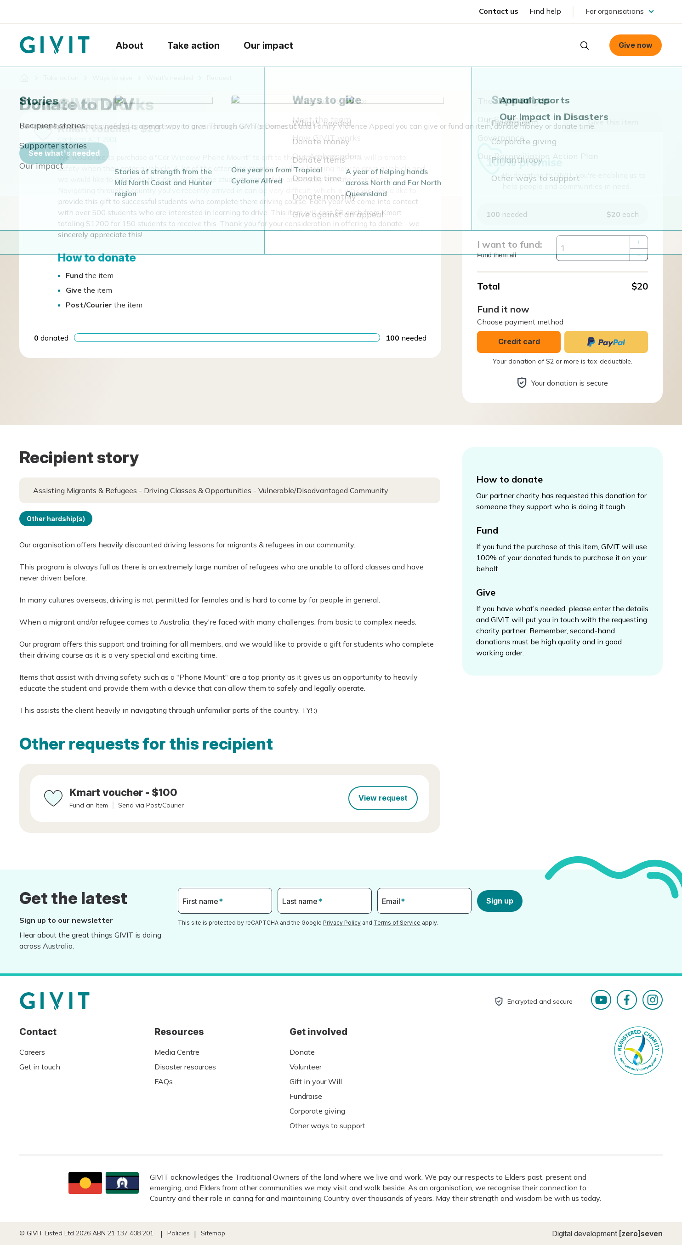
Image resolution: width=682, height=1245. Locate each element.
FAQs (163, 1081)
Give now (636, 45)
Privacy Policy (342, 922)
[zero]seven (641, 1233)
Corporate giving (317, 1110)
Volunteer (306, 1066)
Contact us (498, 11)
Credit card (519, 341)
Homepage (54, 45)
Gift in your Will (316, 1081)
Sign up (499, 900)
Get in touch (39, 1066)
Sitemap (213, 1233)
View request (383, 797)
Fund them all (496, 255)
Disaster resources (185, 1066)
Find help (545, 11)
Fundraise (306, 1096)
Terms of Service (397, 922)
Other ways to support (327, 1125)
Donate (302, 1052)
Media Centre (176, 1052)
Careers (32, 1052)
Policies (178, 1233)
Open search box (584, 45)
